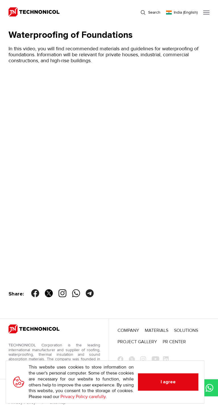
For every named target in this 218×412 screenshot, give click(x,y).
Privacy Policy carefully (83, 396)
